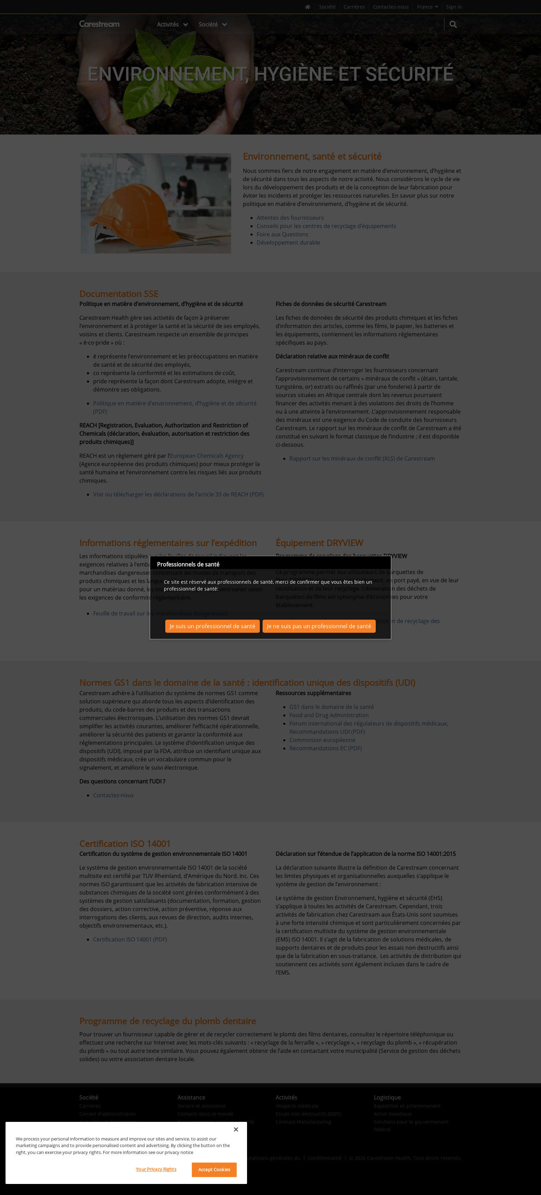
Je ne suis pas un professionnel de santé (319, 626)
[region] (126, 1153)
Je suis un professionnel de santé (212, 626)
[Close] (236, 1129)
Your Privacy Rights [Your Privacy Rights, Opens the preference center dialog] (156, 1169)
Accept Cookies (214, 1169)
